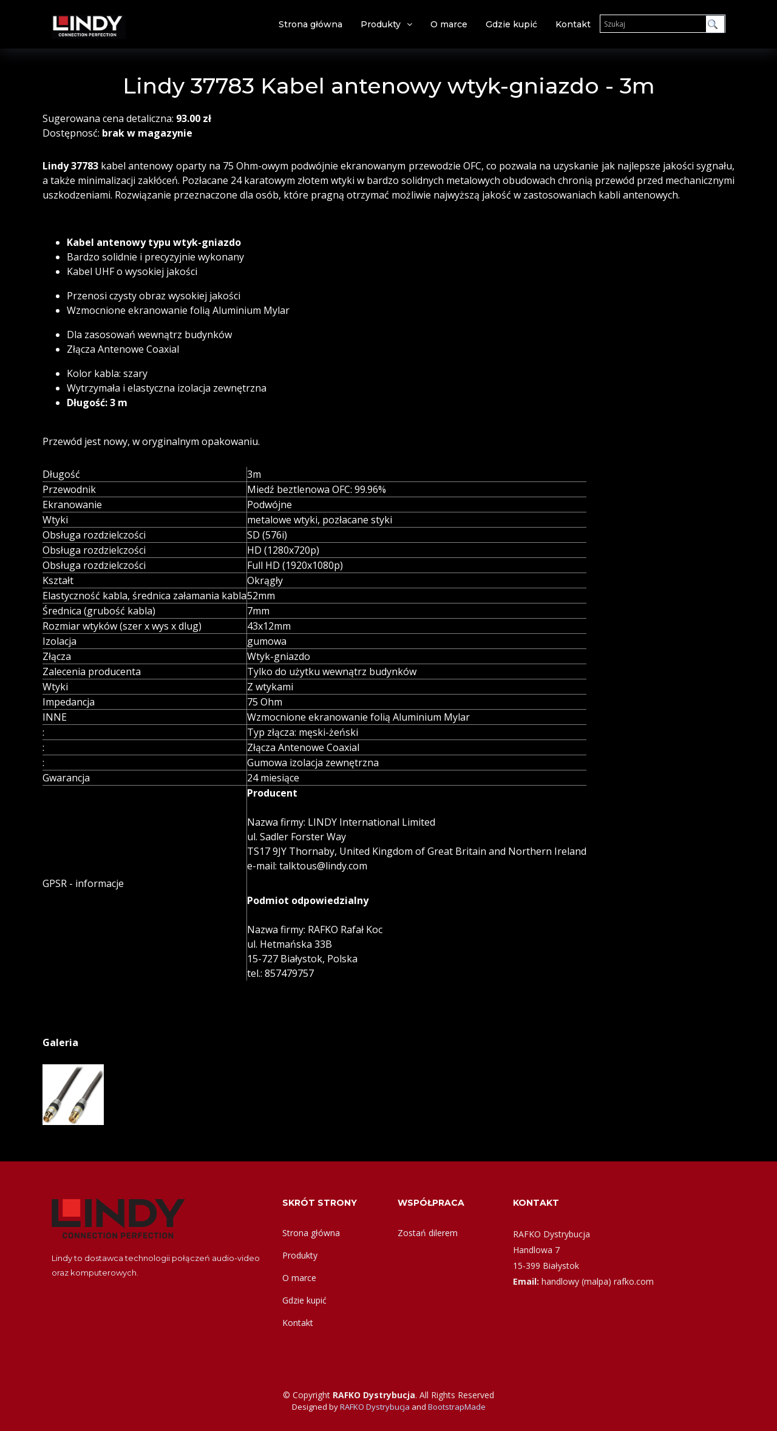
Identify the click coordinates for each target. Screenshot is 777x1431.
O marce (448, 24)
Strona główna (310, 24)
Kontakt (573, 24)
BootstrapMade (457, 1406)
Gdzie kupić (511, 24)
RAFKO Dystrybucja (375, 1406)
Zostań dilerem (428, 1233)
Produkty (381, 24)
